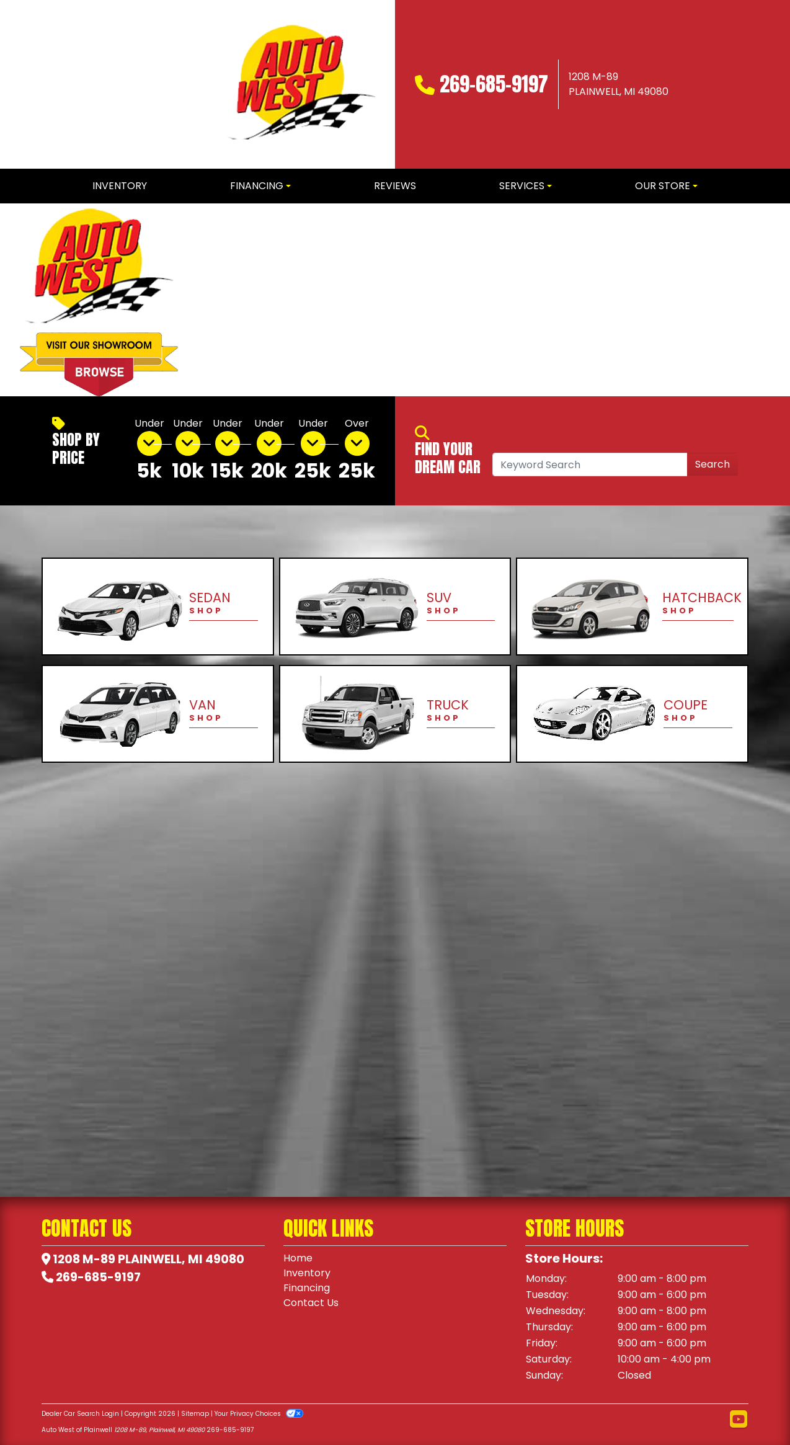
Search (712, 464)
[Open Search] (590, 464)
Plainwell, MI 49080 (181, 1259)
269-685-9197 (494, 84)
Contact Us (311, 1303)
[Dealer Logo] (301, 84)
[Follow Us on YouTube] (738, 1419)
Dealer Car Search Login (80, 1413)
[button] (209, 300)
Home (298, 1258)
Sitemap (195, 1413)
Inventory (307, 1273)
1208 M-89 (84, 1259)
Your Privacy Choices (259, 1413)
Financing (306, 1288)
